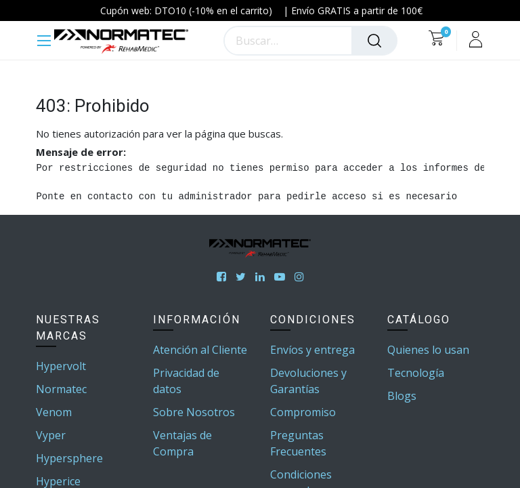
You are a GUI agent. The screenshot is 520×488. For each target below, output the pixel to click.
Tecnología (415, 372)
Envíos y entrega (312, 349)
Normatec (61, 389)
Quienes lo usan (428, 349)
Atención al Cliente (200, 349)
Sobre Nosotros (194, 412)
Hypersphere (69, 458)
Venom (54, 412)
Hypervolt (61, 366)
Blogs (401, 395)
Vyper (51, 435)
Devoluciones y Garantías (308, 380)
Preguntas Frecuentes (298, 443)
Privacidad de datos (186, 380)
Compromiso (303, 412)
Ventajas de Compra (182, 443)
